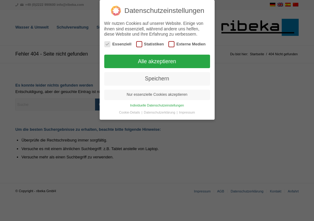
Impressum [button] (187, 111)
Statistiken (150, 42)
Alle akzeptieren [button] (157, 59)
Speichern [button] (157, 77)
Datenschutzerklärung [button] (160, 111)
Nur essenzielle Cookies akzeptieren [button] (157, 93)
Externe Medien (186, 42)
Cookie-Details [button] (130, 111)
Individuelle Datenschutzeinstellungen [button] (157, 104)
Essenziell (117, 42)
